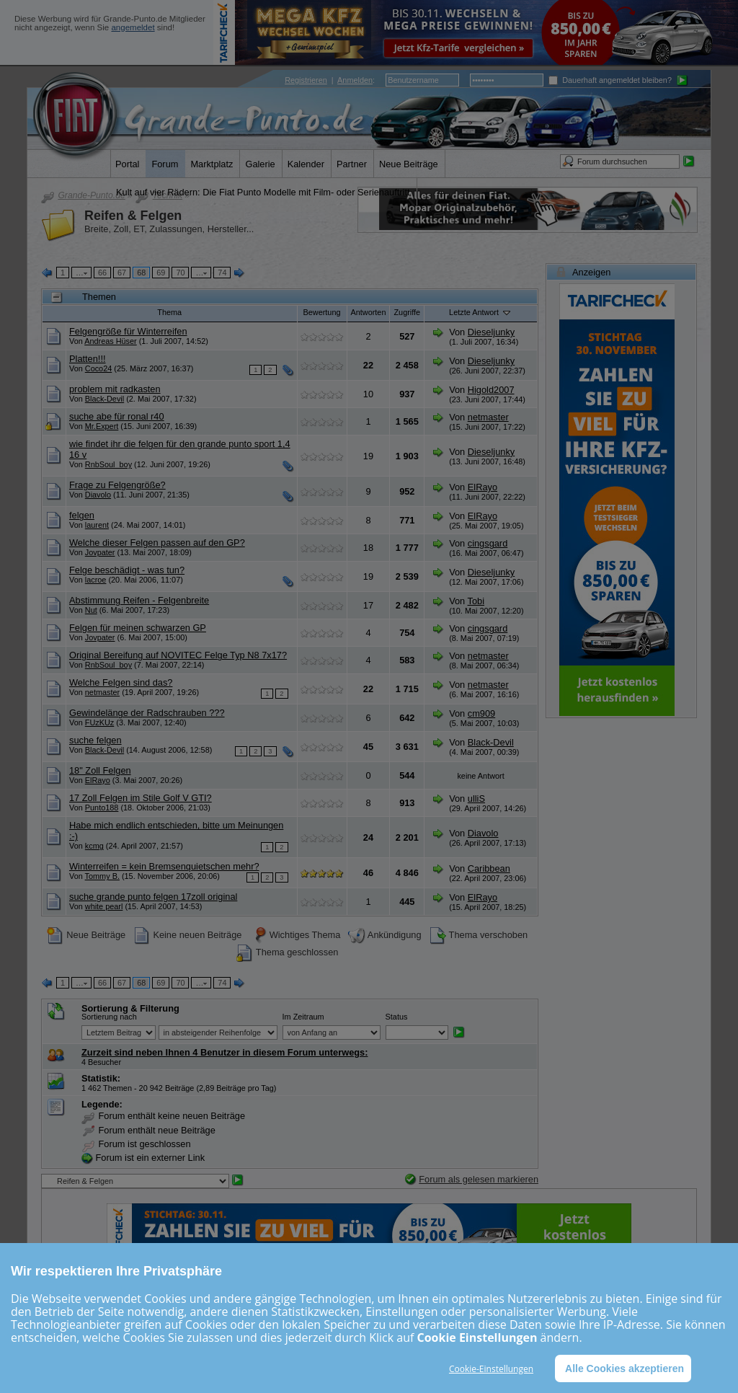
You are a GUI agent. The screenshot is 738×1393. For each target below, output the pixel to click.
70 (180, 272)
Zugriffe (407, 312)
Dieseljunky (491, 332)
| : (330, 80)
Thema (169, 312)
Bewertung (322, 312)
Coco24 (98, 368)
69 (160, 272)
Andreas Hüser (110, 341)
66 (102, 272)
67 (121, 272)
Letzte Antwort (480, 312)
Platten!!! (87, 358)
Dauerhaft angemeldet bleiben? (610, 80)
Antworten (368, 312)
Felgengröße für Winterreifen (128, 331)
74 (222, 272)
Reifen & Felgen (133, 215)
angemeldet (132, 27)
